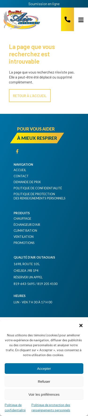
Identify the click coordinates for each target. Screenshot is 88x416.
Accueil (20, 170)
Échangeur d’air (27, 225)
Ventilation (24, 237)
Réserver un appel (28, 277)
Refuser (44, 381)
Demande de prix (27, 182)
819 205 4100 (47, 284)
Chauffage (22, 218)
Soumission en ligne (44, 3)
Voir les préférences (44, 394)
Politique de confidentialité (38, 188)
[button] (81, 325)
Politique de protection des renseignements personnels (39, 196)
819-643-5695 (24, 284)
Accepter (44, 369)
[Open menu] (79, 19)
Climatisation (25, 230)
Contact (21, 176)
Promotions (24, 243)
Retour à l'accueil (30, 95)
